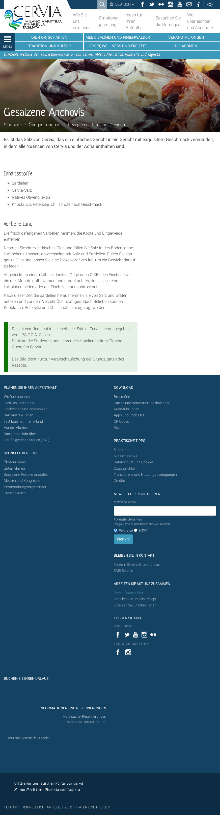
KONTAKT (11, 807)
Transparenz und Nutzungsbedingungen (145, 474)
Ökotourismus (15, 462)
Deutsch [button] (124, 4)
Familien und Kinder (19, 403)
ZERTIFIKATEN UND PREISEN (87, 807)
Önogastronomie (45, 124)
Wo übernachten (17, 397)
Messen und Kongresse (22, 481)
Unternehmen (14, 468)
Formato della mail (142, 521)
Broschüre (122, 397)
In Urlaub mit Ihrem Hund (23, 421)
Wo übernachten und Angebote (200, 21)
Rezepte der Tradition (87, 124)
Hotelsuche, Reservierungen (84, 716)
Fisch (120, 124)
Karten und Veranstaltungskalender (142, 403)
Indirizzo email (125, 502)
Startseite (13, 124)
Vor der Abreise (16, 427)
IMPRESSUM (33, 807)
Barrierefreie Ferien (19, 415)
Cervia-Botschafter (128, 593)
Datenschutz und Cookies (134, 462)
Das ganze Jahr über (20, 434)
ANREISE (54, 807)
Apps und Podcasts (129, 415)
